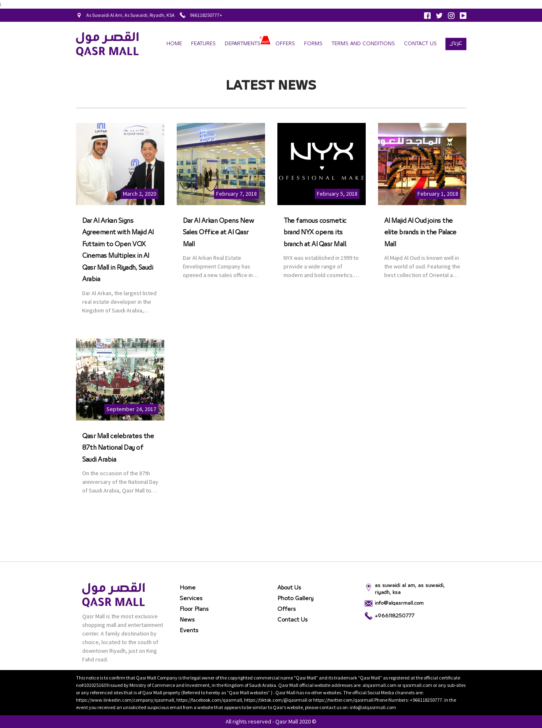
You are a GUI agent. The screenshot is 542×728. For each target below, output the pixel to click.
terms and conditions (363, 44)
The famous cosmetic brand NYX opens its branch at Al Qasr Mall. (315, 232)
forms (313, 44)
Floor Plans (194, 609)
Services (191, 598)
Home (174, 44)
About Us (289, 587)
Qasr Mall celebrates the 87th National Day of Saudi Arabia (118, 447)
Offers (285, 44)
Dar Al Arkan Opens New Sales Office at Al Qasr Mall (218, 232)
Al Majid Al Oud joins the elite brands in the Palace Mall (420, 232)
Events (189, 630)
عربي (456, 43)
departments (243, 44)
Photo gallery (295, 598)
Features (203, 44)
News (187, 619)
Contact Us (420, 44)
